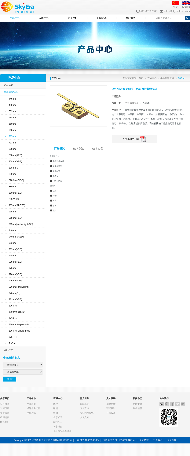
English (186, 7)
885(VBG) (14, 199)
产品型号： (117, 96)
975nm (12, 255)
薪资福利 (110, 408)
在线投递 (110, 413)
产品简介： (117, 109)
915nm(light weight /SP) (21, 224)
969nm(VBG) (15, 249)
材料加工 (57, 422)
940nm (12, 230)
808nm (12, 149)
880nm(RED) (15, 193)
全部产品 (8, 350)
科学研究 (57, 426)
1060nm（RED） (17, 312)
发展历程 (4, 408)
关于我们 (4, 398)
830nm (12, 174)
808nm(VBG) (15, 161)
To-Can (12, 343)
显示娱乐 (57, 417)
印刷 (55, 408)
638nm (12, 117)
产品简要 (8, 85)
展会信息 (137, 408)
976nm (12, 268)
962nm (12, 243)
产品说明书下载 (131, 139)
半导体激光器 (167, 78)
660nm (12, 124)
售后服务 (84, 403)
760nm (12, 130)
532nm (12, 111)
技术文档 (84, 417)
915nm (12, 211)
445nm (12, 98)
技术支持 (84, 408)
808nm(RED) (15, 155)
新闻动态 (137, 398)
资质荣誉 (4, 413)
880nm (12, 186)
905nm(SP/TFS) (17, 205)
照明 (55, 413)
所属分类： (117, 103)
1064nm (13, 305)
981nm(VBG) (15, 299)
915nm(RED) (15, 218)
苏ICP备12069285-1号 (88, 440)
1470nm (13, 318)
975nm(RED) (15, 261)
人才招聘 (110, 398)
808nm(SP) (14, 167)
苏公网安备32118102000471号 (119, 440)
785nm (12, 136)
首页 (141, 78)
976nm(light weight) (19, 287)
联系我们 (4, 422)
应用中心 (57, 398)
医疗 (55, 403)
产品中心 (151, 78)
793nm (12, 142)
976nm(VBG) (15, 274)
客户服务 (84, 398)
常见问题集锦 (86, 413)
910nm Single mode (19, 324)
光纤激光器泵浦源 (62, 431)
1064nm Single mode (19, 330)
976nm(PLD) (15, 280)
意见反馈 (171, 440)
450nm (12, 105)
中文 (175, 7)
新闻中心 (137, 403)
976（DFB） (15, 337)
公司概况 (4, 403)
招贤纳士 (110, 403)
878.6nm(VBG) (16, 180)
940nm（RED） (17, 236)
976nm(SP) (14, 293)
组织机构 (4, 417)
